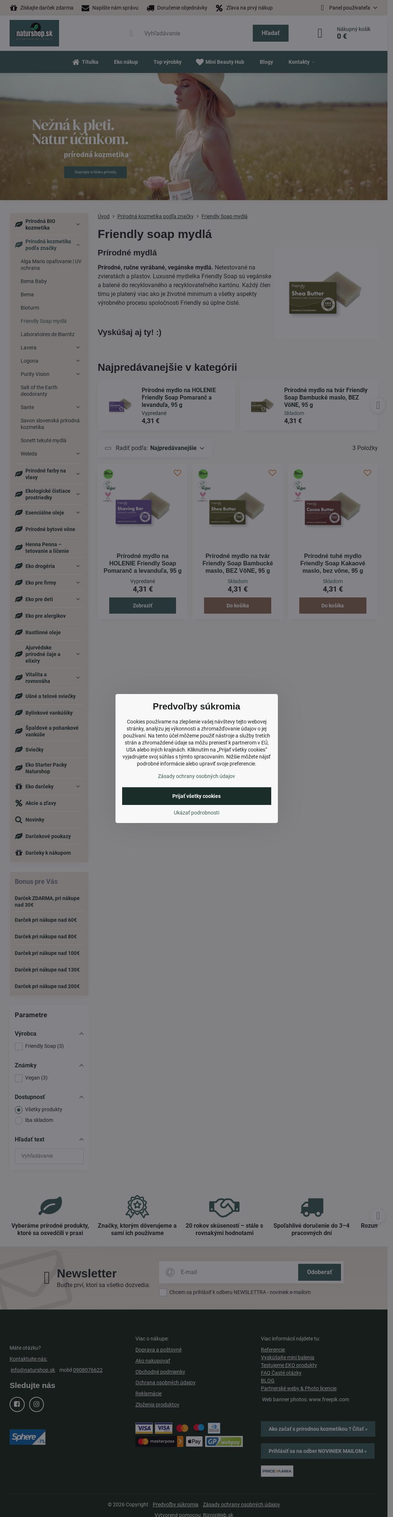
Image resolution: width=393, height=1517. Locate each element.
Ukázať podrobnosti (196, 813)
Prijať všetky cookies (196, 796)
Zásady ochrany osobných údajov (196, 776)
